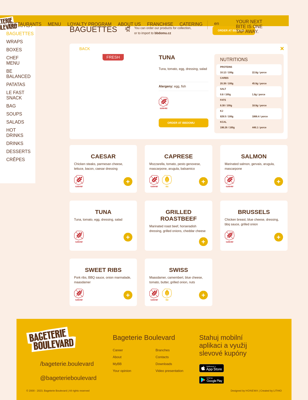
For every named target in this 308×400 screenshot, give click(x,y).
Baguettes (20, 33)
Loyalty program (109, 8)
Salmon (254, 156)
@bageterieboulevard (68, 378)
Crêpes (15, 159)
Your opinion (122, 371)
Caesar (103, 156)
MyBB (117, 364)
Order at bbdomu (234, 30)
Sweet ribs (103, 270)
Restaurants (44, 8)
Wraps (14, 41)
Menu (73, 8)
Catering (210, 8)
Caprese (178, 156)
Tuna (103, 212)
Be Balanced (18, 74)
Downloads (164, 364)
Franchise (179, 8)
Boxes (14, 49)
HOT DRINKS (14, 133)
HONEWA (252, 390)
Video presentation (169, 371)
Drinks (14, 143)
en (236, 8)
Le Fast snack (15, 95)
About (117, 357)
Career (118, 350)
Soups (14, 114)
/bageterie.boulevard (67, 364)
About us (148, 8)
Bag (11, 105)
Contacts (162, 357)
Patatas (15, 84)
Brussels (254, 212)
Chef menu (13, 60)
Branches (163, 350)
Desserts (18, 151)
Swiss (178, 270)
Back (81, 49)
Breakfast (19, 25)
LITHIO (277, 390)
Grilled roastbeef (178, 215)
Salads (15, 122)
